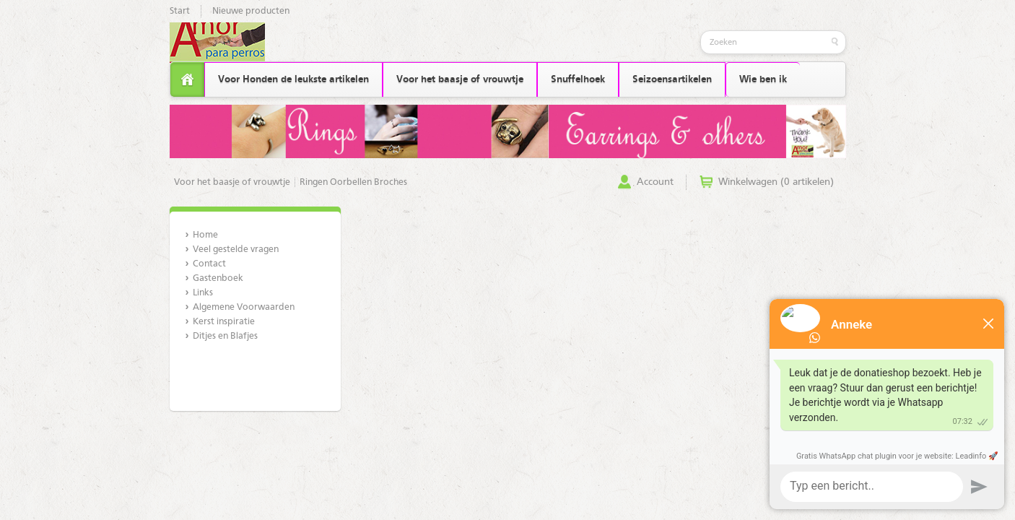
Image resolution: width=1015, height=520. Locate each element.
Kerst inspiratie (224, 321)
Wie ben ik (763, 79)
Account (655, 182)
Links (203, 293)
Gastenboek (218, 278)
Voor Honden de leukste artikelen (293, 79)
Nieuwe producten (250, 11)
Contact (209, 264)
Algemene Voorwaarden (244, 307)
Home (205, 235)
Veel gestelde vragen (236, 249)
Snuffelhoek (578, 79)
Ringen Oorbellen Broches (353, 182)
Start (180, 11)
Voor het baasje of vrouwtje (459, 79)
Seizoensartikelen (672, 79)
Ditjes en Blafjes (225, 336)
